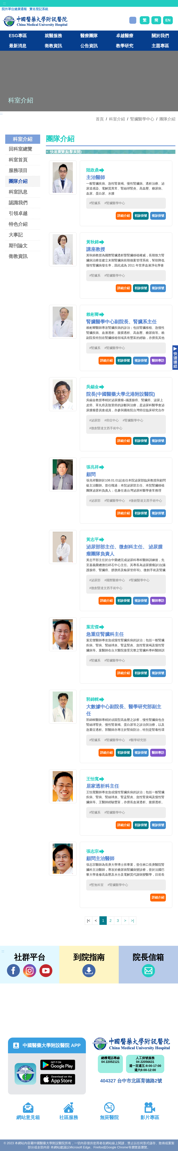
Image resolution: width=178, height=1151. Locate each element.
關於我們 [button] (160, 35)
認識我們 (18, 202)
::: (4, 3)
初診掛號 (141, 215)
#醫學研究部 (137, 740)
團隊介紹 (167, 119)
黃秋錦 (92, 242)
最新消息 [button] (17, 45)
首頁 (100, 119)
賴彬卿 (92, 314)
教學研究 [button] (124, 45)
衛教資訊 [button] (53, 45)
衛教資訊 (18, 256)
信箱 (148, 970)
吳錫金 (92, 386)
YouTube (45, 970)
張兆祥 (92, 467)
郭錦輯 (92, 699)
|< (88, 920)
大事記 (16, 234)
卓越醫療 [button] (124, 35)
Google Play (57, 1065)
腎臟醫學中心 (142, 119)
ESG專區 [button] (18, 35)
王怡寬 (92, 779)
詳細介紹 (123, 215)
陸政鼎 (92, 170)
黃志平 (92, 539)
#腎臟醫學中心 (114, 203)
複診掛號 (158, 215)
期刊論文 (18, 245)
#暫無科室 (96, 885)
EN (168, 20)
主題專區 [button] (160, 45)
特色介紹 (18, 224)
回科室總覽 (20, 149)
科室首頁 (18, 159)
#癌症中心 (111, 420)
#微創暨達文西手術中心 (105, 428)
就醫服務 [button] (53, 35)
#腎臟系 (94, 203)
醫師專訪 (158, 360)
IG (29, 970)
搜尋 (132, 20)
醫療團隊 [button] (89, 35)
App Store (57, 1079)
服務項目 (18, 170)
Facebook (13, 970)
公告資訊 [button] (89, 45)
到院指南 (88, 970)
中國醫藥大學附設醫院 (131, 1044)
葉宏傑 (92, 627)
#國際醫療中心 (114, 580)
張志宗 (92, 851)
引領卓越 (18, 213)
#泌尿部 (94, 420)
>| (132, 920)
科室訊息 (18, 192)
